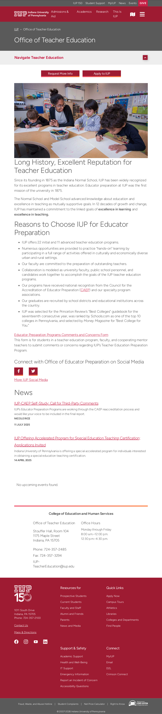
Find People (113, 625)
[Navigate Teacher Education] (82, 57)
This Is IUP (117, 14)
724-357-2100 (32, 618)
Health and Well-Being (73, 662)
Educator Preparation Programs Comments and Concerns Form (61, 335)
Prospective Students (73, 596)
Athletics (111, 608)
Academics (84, 11)
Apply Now (113, 596)
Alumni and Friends (71, 614)
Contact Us (21, 625)
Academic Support (71, 656)
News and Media (70, 625)
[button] (142, 14)
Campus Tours (115, 602)
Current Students (71, 602)
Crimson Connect (117, 674)
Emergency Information (74, 674)
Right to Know (117, 704)
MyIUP (110, 656)
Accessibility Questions (74, 686)
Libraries (111, 614)
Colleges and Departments (122, 620)
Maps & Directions (25, 632)
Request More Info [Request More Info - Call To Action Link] (60, 73)
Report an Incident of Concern (79, 680)
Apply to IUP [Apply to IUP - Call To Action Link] (102, 73)
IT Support (66, 668)
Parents (64, 620)
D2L (108, 668)
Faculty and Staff (70, 608)
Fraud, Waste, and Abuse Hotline (35, 704)
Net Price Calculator (94, 704)
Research (102, 11)
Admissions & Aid (60, 14)
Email (109, 662)
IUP (16, 29)
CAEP (85, 290)
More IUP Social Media (31, 380)
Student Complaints (68, 704)
